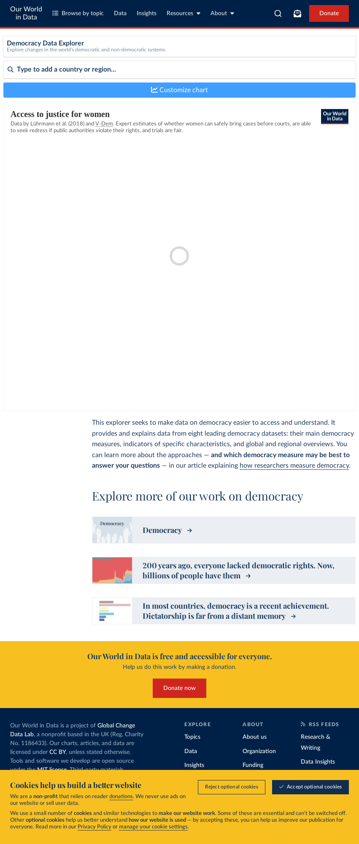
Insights (147, 13)
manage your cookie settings (153, 827)
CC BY (57, 752)
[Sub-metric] (309, 57)
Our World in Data (26, 13)
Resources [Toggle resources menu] (183, 13)
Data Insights (318, 762)
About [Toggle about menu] (222, 13)
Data (120, 13)
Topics (192, 737)
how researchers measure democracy (294, 465)
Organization (259, 751)
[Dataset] (138, 57)
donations (121, 796)
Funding (253, 765)
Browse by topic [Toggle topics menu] (78, 13)
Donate (329, 13)
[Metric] (223, 57)
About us (255, 737)
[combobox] (278, 13)
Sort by (12, 105)
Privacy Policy (94, 827)
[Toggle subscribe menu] (297, 13)
